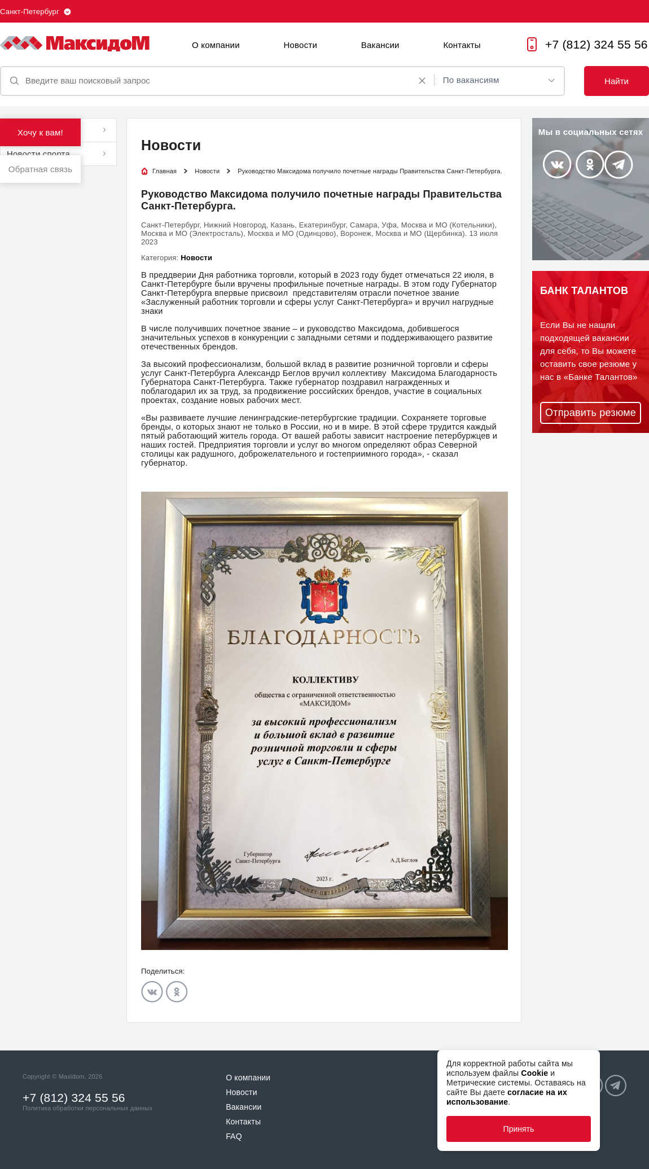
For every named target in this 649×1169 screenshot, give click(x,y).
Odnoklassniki (177, 991)
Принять (518, 1128)
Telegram (618, 164)
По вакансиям (471, 80)
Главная (164, 171)
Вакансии (380, 45)
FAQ (234, 1136)
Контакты (461, 45)
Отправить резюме (590, 412)
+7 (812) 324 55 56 (596, 44)
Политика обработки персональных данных (87, 1108)
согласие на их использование (506, 1097)
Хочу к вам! (40, 132)
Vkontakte (152, 991)
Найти (616, 81)
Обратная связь (40, 169)
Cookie (534, 1073)
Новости (300, 45)
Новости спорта (38, 154)
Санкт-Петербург (29, 11)
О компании (216, 45)
